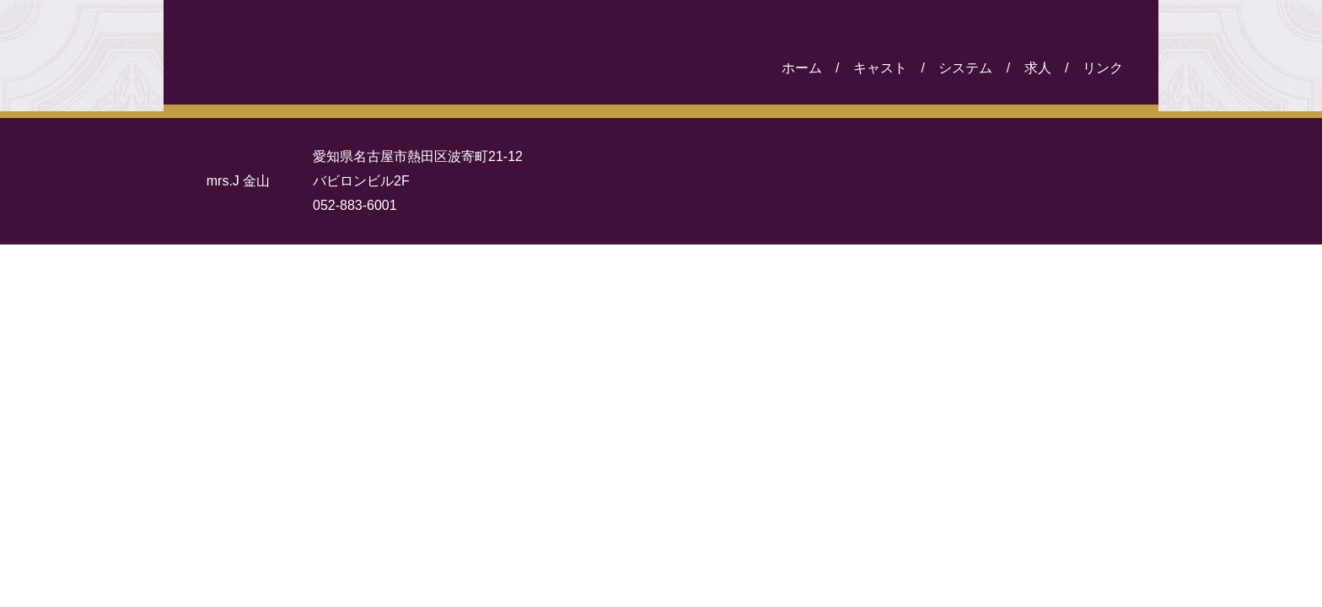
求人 (1037, 68)
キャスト (880, 68)
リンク (1103, 68)
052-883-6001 (355, 205)
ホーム (802, 68)
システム (965, 68)
